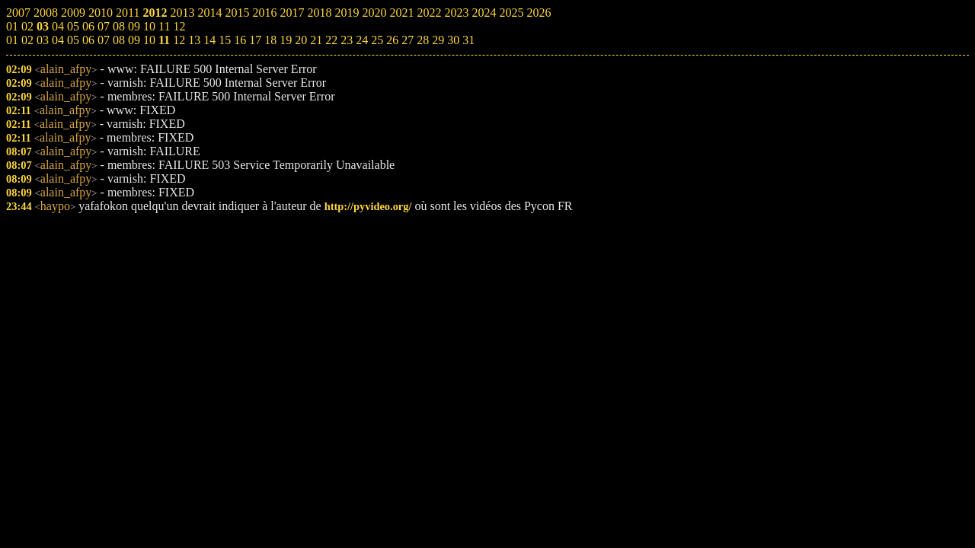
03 (43, 39)
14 (209, 39)
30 (453, 39)
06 (88, 39)
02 (27, 39)
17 (255, 39)
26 (392, 39)
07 (104, 39)
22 (331, 39)
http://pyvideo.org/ (368, 206)
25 (377, 39)
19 (286, 39)
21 (316, 39)
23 (346, 39)
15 (225, 39)
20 (301, 39)
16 (240, 39)
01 (12, 39)
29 (438, 39)
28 (423, 39)
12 (179, 39)
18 (270, 39)
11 (164, 39)
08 (119, 39)
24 (362, 39)
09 (134, 39)
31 (468, 39)
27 (407, 39)
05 (73, 39)
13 (194, 39)
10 (149, 39)
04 (58, 39)
